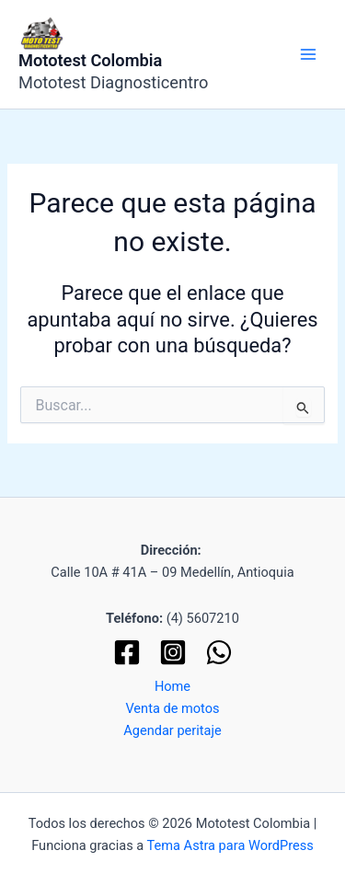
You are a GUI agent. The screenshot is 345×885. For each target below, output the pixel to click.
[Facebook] (127, 652)
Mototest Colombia (90, 60)
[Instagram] (173, 652)
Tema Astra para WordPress (230, 845)
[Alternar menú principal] (308, 54)
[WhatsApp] (219, 652)
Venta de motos (172, 708)
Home (172, 686)
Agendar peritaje (172, 730)
